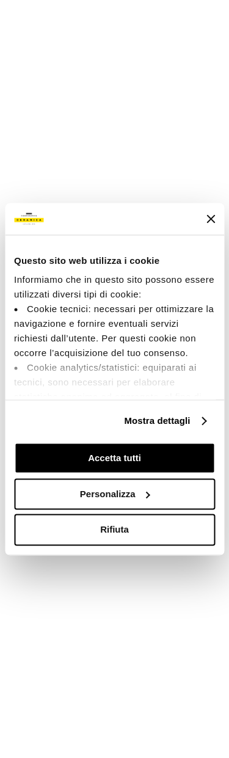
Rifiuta (114, 530)
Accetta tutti (114, 458)
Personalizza (115, 494)
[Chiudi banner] (210, 218)
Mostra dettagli (157, 421)
